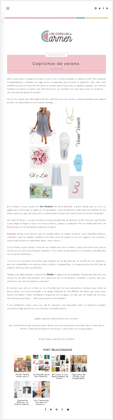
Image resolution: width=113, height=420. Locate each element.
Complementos (56, 55)
